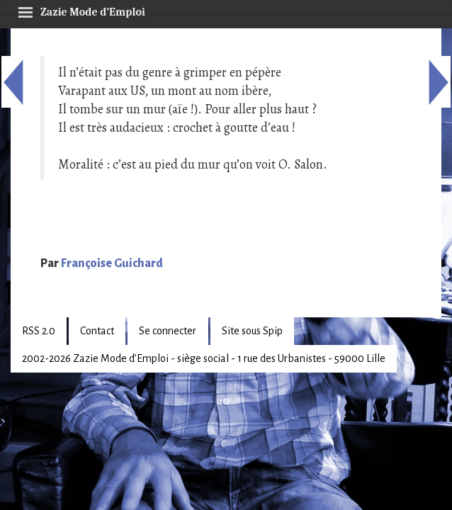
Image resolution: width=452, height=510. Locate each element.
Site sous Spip (252, 330)
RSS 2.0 (38, 330)
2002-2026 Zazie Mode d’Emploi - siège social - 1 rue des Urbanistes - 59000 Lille (203, 358)
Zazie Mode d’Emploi (81, 10)
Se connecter (167, 330)
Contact (97, 330)
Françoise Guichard (112, 263)
